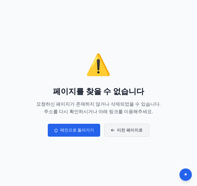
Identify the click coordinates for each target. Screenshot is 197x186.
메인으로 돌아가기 (74, 130)
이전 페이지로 (127, 130)
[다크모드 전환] (185, 174)
